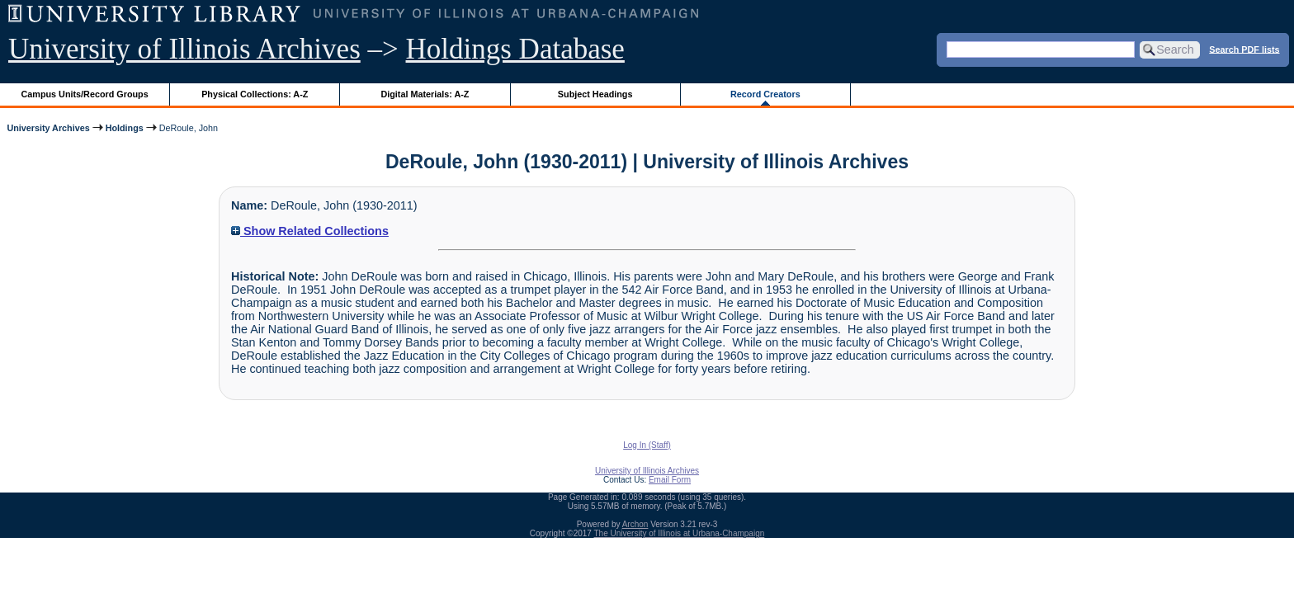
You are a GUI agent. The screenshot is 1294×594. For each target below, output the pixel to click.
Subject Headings (595, 94)
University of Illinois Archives (184, 49)
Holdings (125, 128)
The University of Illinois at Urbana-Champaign (679, 533)
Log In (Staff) (647, 445)
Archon (635, 524)
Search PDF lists (1244, 49)
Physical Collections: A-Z (254, 94)
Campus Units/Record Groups (85, 94)
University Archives (48, 128)
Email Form (670, 479)
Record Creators (765, 94)
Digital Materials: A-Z (424, 94)
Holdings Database (515, 49)
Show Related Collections (310, 231)
